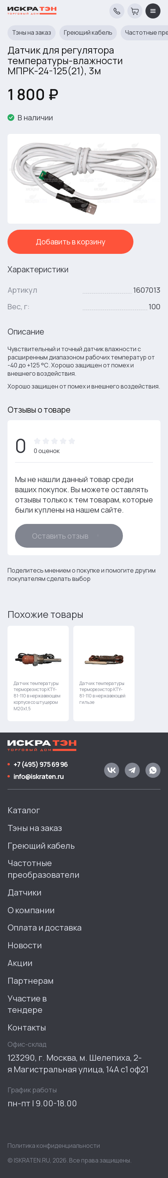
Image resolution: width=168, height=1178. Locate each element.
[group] (38, 673)
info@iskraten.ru (39, 776)
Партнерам (31, 980)
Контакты (27, 1027)
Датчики (24, 892)
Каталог (24, 810)
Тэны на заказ (31, 33)
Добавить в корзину (71, 242)
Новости (25, 945)
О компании (31, 910)
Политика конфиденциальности (54, 1145)
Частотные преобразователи (43, 868)
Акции (20, 963)
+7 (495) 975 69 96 (41, 764)
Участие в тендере (27, 1004)
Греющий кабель (88, 33)
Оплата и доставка (45, 927)
